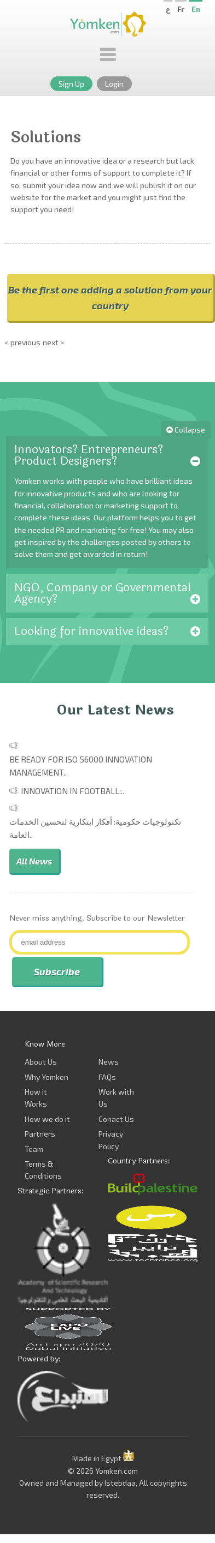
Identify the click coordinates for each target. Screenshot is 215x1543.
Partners (40, 1133)
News (108, 1061)
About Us (41, 1061)
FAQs (107, 1077)
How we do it (47, 1119)
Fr (180, 9)
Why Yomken (46, 1077)
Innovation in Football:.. (72, 791)
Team (34, 1149)
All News (34, 861)
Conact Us (116, 1119)
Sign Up (71, 83)
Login (114, 83)
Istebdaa (120, 1482)
